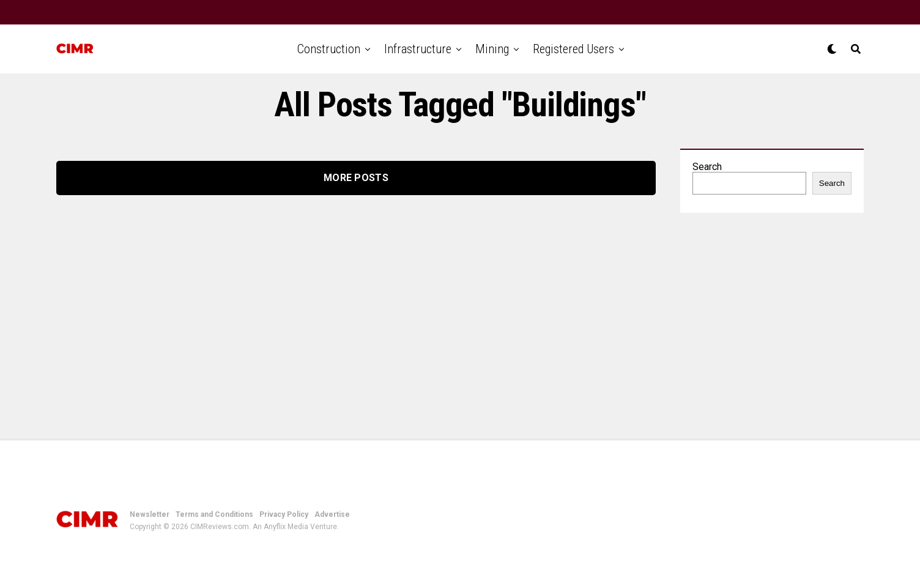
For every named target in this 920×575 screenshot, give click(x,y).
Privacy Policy (283, 514)
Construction (328, 49)
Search (707, 166)
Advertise (332, 514)
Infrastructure (417, 49)
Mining (492, 49)
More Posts (356, 178)
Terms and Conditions (214, 514)
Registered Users (573, 49)
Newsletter (149, 514)
